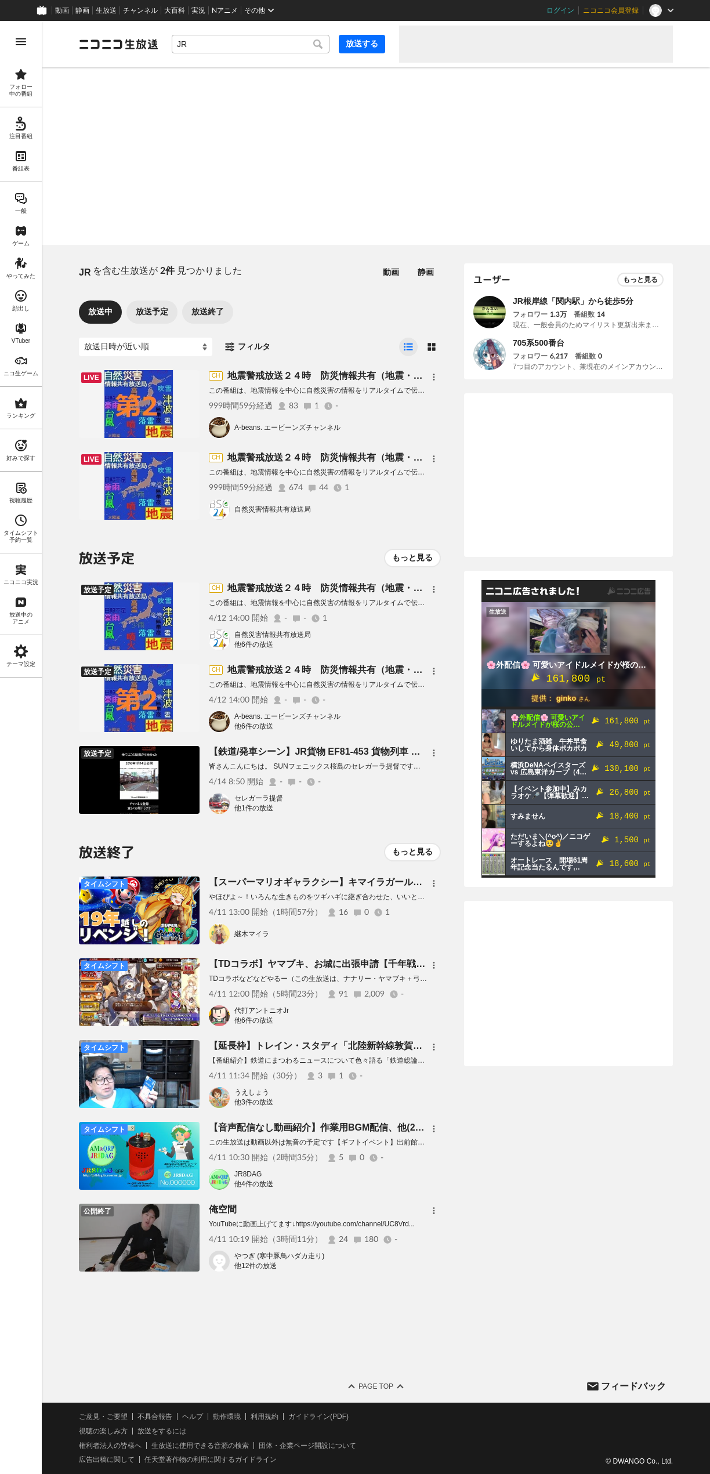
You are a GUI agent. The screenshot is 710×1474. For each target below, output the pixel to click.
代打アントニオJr (261, 1010)
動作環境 (227, 1416)
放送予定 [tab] (152, 311)
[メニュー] (434, 377)
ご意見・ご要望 (103, 1417)
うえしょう (251, 1092)
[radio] (408, 347)
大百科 (174, 10)
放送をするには (161, 1431)
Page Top (375, 1386)
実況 (198, 10)
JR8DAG (248, 1174)
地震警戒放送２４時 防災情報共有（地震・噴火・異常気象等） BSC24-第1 (390, 457)
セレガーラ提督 (258, 798)
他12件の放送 (255, 1266)
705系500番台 (538, 342)
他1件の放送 (253, 808)
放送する (362, 43)
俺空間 (223, 1209)
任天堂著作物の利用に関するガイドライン (210, 1459)
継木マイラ (251, 934)
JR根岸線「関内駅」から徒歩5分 (573, 301)
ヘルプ (192, 1416)
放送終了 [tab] (207, 311)
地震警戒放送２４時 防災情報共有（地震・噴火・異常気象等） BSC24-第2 (390, 376)
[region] (21, 747)
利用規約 (264, 1416)
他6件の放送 (253, 644)
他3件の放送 (253, 1102)
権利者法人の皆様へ (110, 1446)
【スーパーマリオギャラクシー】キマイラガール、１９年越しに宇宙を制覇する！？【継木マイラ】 (417, 882)
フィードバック (633, 1386)
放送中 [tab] (100, 311)
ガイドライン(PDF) (318, 1416)
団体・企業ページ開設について (307, 1445)
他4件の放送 (253, 1184)
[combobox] (250, 44)
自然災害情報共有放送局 (272, 509)
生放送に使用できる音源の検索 (200, 1445)
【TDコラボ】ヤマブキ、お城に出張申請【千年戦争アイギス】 (340, 964)
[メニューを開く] (20, 41)
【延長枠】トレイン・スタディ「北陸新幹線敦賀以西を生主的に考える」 (362, 1046)
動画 (62, 10)
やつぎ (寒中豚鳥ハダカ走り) (279, 1256)
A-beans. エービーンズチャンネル (287, 427)
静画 (82, 10)
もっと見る (412, 557)
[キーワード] (250, 44)
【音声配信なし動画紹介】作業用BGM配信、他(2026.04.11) (334, 1127)
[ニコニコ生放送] (118, 44)
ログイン (560, 10)
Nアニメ (225, 10)
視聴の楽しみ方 (103, 1431)
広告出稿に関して (107, 1459)
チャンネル (140, 10)
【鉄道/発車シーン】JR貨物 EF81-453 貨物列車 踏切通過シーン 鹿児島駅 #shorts (380, 751)
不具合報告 (154, 1416)
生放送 (106, 10)
